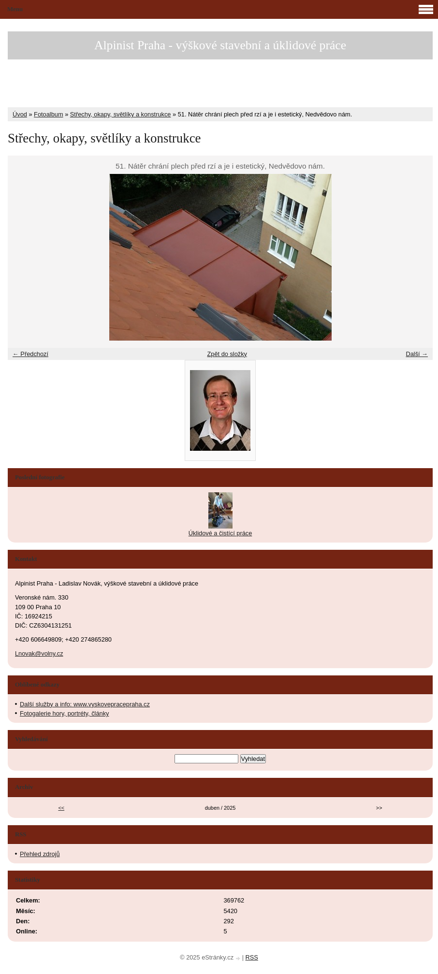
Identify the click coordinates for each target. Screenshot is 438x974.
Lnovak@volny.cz (39, 653)
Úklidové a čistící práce (220, 533)
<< (61, 808)
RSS (252, 957)
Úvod (20, 114)
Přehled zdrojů (40, 854)
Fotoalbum (48, 114)
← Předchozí (30, 354)
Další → (417, 354)
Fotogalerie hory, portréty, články (64, 713)
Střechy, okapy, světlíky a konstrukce (120, 114)
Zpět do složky (227, 354)
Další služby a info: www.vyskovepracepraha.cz (85, 704)
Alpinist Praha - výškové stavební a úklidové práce (220, 45)
